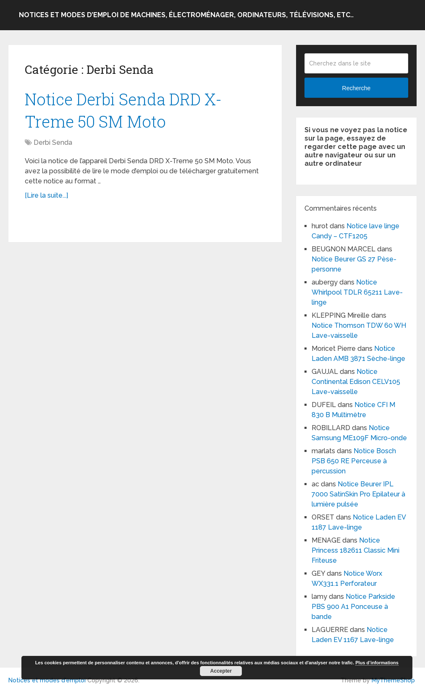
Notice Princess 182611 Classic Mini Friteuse (355, 550)
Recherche (356, 88)
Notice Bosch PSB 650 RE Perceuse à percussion (354, 461)
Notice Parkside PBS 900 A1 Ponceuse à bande (353, 607)
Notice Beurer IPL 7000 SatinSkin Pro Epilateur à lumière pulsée (359, 494)
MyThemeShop (393, 680)
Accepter (221, 671)
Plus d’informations (377, 662)
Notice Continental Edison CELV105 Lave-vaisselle (356, 382)
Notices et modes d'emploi (47, 680)
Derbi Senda (53, 142)
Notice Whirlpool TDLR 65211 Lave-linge (357, 292)
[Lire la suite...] (46, 195)
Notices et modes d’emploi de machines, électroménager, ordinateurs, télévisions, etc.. (186, 15)
